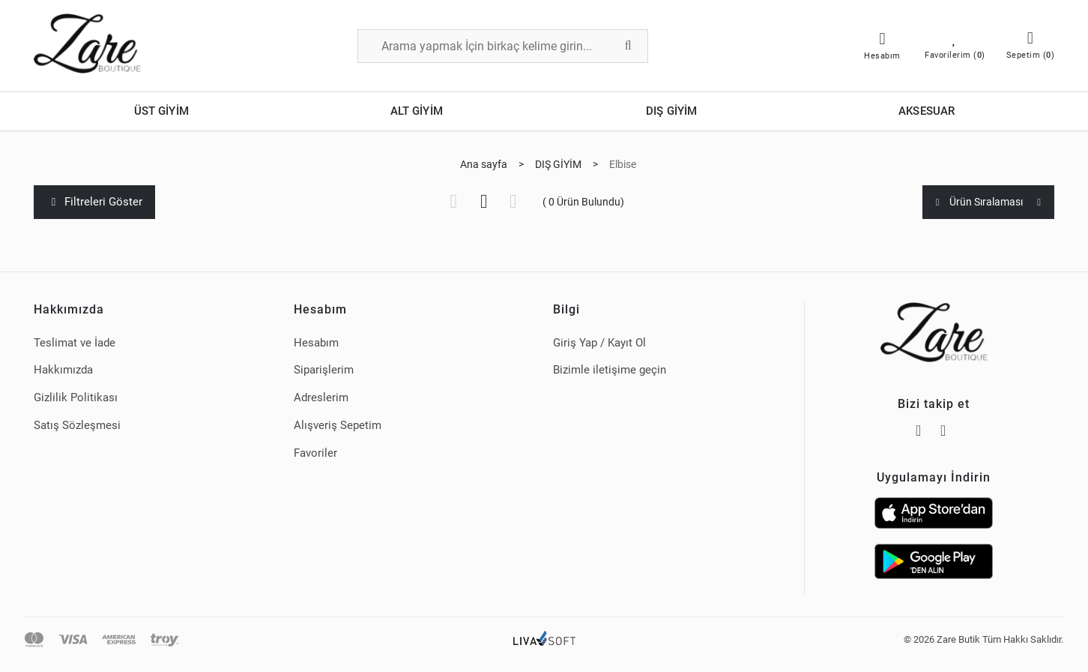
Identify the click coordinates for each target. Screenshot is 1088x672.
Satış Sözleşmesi (77, 425)
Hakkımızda (63, 369)
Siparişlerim (324, 369)
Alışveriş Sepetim (337, 425)
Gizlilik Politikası (76, 397)
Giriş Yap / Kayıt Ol (599, 343)
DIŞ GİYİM (671, 111)
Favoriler (315, 453)
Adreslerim (321, 397)
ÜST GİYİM (161, 111)
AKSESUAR (926, 111)
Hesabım (316, 343)
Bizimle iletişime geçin (609, 369)
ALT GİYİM (416, 111)
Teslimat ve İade (74, 343)
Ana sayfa (483, 164)
